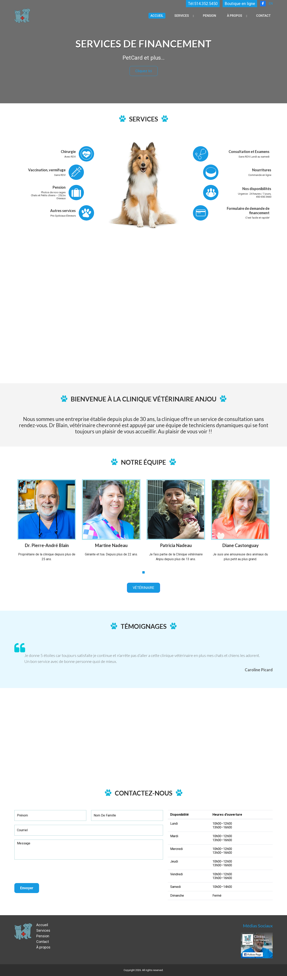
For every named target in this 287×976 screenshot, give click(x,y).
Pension (209, 16)
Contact (263, 16)
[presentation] (44, 871)
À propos (234, 16)
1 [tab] (143, 572)
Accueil (156, 16)
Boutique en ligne (240, 3)
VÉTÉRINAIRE (143, 588)
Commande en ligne (259, 175)
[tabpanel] (46, 523)
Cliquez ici (143, 71)
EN (271, 3)
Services (181, 16)
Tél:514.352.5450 (203, 3)
